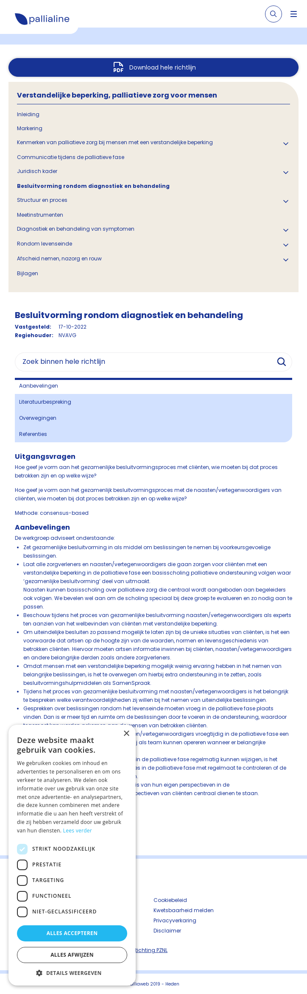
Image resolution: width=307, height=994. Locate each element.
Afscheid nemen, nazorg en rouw (59, 258)
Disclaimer (167, 930)
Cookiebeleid (170, 900)
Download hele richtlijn (162, 67)
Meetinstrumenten (40, 214)
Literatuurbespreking (45, 401)
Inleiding (28, 114)
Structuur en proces (42, 200)
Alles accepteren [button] (72, 933)
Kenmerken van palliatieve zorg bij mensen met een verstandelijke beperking (115, 142)
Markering (29, 128)
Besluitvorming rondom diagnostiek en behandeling (93, 186)
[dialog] (72, 855)
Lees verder (77, 830)
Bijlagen (27, 273)
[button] (72, 973)
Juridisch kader (37, 171)
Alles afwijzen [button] (72, 954)
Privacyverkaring (175, 920)
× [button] (126, 734)
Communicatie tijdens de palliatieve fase (70, 157)
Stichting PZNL (149, 950)
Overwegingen (37, 418)
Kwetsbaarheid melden (184, 910)
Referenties (33, 434)
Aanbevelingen (38, 385)
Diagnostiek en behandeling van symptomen (75, 228)
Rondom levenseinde (44, 243)
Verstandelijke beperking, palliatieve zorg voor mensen (117, 95)
